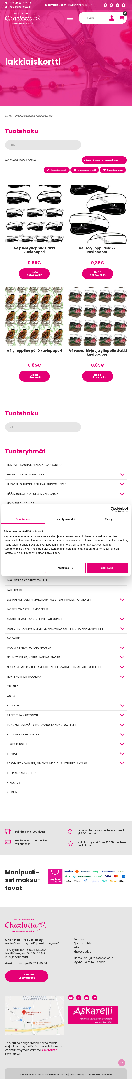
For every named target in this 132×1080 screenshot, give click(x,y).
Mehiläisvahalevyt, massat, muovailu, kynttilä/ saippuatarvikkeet (56, 629)
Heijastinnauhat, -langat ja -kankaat (35, 466)
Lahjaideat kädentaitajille (27, 581)
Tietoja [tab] (109, 519)
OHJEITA (12, 687)
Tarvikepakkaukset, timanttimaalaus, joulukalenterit (47, 764)
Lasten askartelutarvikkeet (28, 610)
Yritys (77, 948)
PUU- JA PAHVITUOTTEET (24, 735)
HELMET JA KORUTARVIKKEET (26, 475)
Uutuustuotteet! (84, 169)
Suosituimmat (113, 169)
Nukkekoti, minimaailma (24, 678)
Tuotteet (80, 940)
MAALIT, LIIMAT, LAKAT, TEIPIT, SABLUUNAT (34, 620)
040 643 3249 (36, 954)
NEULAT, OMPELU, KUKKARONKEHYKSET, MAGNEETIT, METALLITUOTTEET (54, 668)
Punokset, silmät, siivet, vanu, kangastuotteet (41, 726)
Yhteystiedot (82, 952)
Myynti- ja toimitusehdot (90, 963)
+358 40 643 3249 (19, 3)
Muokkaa (65, 567)
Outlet (12, 697)
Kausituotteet (55, 169)
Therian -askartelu (21, 774)
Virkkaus (13, 783)
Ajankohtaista (83, 944)
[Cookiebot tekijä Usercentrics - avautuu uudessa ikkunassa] (113, 509)
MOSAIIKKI (13, 639)
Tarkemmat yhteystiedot (26, 977)
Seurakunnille (17, 745)
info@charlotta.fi (20, 6)
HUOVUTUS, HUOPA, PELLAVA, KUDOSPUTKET (36, 485)
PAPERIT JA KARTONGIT (22, 716)
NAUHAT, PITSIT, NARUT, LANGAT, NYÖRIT (34, 658)
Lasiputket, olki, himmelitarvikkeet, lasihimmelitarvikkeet (49, 601)
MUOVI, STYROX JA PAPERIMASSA (29, 649)
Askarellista (49, 1051)
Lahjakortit (16, 591)
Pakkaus (13, 706)
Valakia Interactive (100, 1075)
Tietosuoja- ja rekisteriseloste (93, 959)
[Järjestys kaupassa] (104, 160)
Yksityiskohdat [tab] (66, 519)
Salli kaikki (107, 567)
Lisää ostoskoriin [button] (34, 274)
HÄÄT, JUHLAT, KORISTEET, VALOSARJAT (33, 495)
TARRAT (12, 754)
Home (8, 116)
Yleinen (12, 793)
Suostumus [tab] (23, 519)
